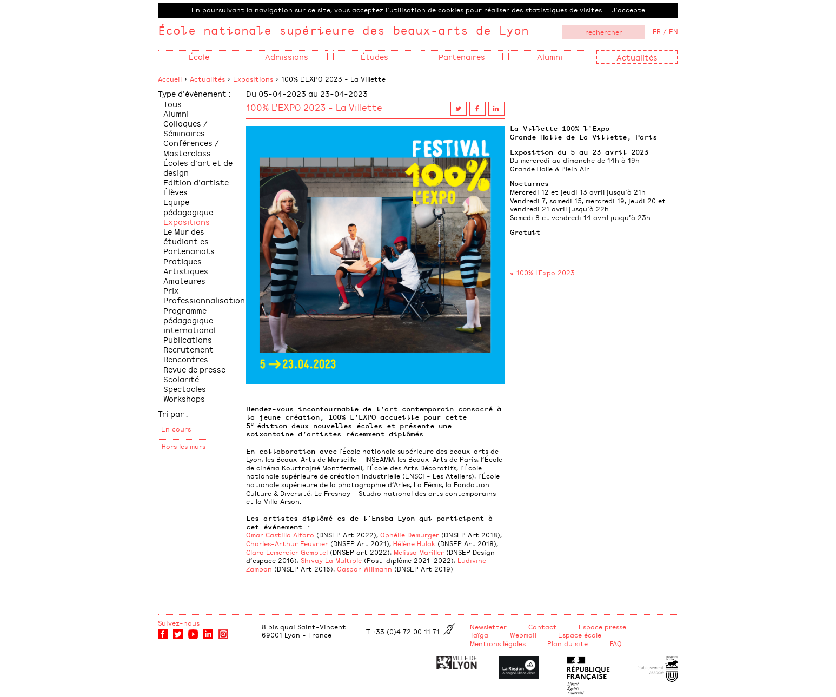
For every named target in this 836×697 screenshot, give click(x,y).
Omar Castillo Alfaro (280, 535)
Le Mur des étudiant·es (186, 236)
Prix (171, 290)
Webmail (523, 635)
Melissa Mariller (419, 552)
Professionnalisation (204, 300)
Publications (187, 339)
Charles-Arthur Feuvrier (287, 543)
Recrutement (188, 349)
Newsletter (488, 627)
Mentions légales (498, 643)
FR (657, 31)
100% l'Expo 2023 (545, 272)
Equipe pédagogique (188, 206)
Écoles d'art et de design (198, 167)
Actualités (637, 57)
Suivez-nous (179, 623)
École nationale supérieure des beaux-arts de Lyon (343, 30)
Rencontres (185, 358)
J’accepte (628, 10)
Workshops (184, 398)
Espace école (579, 635)
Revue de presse (194, 369)
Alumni (176, 113)
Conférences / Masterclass (191, 147)
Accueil (170, 79)
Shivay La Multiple (331, 560)
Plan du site (567, 643)
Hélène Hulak (414, 543)
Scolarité (181, 378)
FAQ (615, 643)
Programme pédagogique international (189, 319)
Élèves (175, 191)
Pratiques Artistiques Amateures (185, 270)
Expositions (253, 79)
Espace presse (602, 627)
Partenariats (189, 250)
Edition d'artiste (196, 182)
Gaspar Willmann (364, 569)
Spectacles (184, 388)
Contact (542, 627)
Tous (172, 103)
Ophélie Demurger (409, 535)
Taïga (479, 635)
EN (673, 31)
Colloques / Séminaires (185, 127)
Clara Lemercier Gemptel (287, 552)
